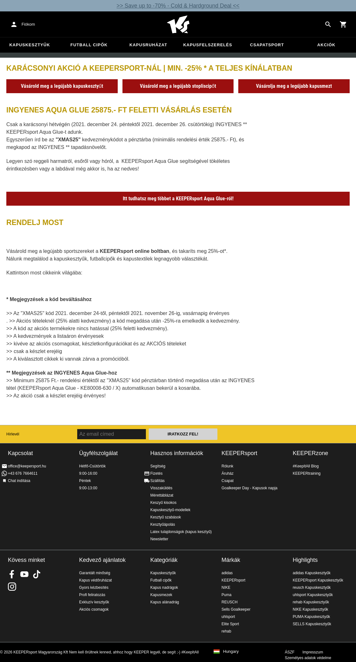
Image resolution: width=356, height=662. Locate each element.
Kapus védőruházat (95, 580)
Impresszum (313, 652)
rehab (226, 631)
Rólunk (227, 466)
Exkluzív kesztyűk (94, 602)
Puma (226, 595)
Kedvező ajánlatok (102, 560)
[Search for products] (328, 24)
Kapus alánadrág (164, 602)
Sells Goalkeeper (236, 609)
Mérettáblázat (161, 495)
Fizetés (156, 473)
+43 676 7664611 (23, 473)
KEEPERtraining (307, 473)
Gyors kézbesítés (94, 587)
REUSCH (230, 602)
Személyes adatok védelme (308, 658)
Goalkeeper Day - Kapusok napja (250, 488)
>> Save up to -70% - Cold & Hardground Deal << (177, 6)
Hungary (231, 651)
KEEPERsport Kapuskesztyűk (318, 580)
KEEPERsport (239, 453)
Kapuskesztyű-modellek (170, 510)
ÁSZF (290, 652)
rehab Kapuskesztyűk (311, 602)
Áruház (228, 473)
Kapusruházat (148, 44)
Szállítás (157, 481)
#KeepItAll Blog (306, 466)
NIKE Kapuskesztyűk (310, 609)
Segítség (157, 466)
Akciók (326, 44)
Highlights (305, 560)
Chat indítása (19, 481)
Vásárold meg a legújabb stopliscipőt (178, 86)
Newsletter (159, 539)
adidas (227, 573)
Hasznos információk (176, 453)
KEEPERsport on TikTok (37, 574)
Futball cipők (89, 44)
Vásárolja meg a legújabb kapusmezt (294, 86)
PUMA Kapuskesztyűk (311, 616)
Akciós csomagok (94, 609)
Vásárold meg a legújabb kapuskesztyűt (62, 86)
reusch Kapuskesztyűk (312, 587)
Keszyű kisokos (163, 502)
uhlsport (228, 616)
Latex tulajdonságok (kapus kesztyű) (181, 532)
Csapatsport (267, 44)
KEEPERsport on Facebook (12, 574)
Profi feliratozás (92, 595)
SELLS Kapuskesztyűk (312, 624)
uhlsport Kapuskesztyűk (313, 595)
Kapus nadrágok (164, 587)
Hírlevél (12, 434)
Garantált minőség (94, 573)
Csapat (228, 481)
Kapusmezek (161, 595)
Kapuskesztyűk (29, 44)
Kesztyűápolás (162, 524)
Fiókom (28, 24)
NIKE (226, 587)
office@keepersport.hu (27, 466)
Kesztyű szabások (165, 517)
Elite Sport (230, 624)
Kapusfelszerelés (207, 44)
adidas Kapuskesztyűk (311, 573)
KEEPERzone (310, 453)
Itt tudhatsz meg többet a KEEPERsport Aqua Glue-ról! (178, 199)
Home (178, 24)
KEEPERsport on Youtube (24, 574)
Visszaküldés (161, 488)
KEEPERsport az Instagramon (12, 586)
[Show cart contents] (343, 24)
